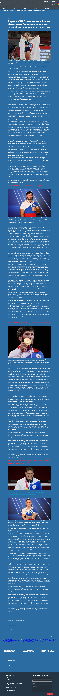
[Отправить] (50, 694)
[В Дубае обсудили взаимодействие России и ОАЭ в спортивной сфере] (11, 643)
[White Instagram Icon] (50, 4)
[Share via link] (17, 629)
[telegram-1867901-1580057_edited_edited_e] (52, 4)
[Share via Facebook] (8, 629)
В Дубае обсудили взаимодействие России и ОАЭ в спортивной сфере (9, 651)
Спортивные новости (13, 625)
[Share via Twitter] (11, 629)
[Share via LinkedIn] (14, 629)
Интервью (12, 10)
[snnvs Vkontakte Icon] (54, 4)
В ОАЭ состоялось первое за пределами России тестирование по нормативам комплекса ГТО (29, 651)
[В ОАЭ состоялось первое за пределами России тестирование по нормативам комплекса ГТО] (29, 643)
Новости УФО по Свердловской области (36, 10)
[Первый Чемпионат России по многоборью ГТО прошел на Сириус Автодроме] (48, 643)
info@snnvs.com (12, 690)
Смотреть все (53, 636)
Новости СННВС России (21, 10)
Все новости (5, 10)
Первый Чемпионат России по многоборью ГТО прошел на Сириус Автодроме (48, 651)
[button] (55, 10)
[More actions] (50, 18)
